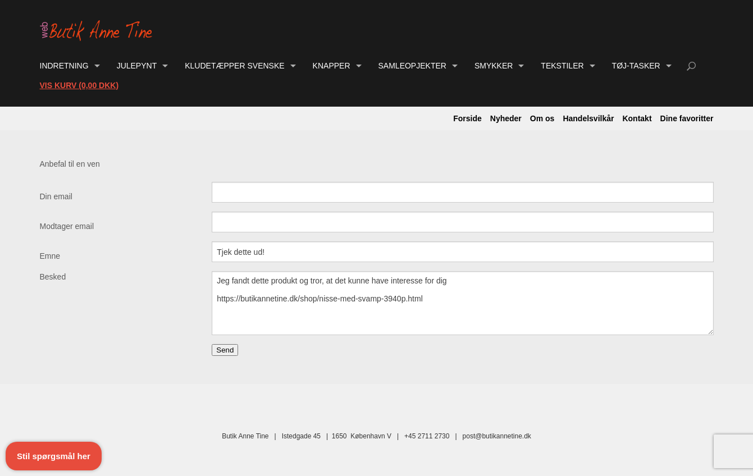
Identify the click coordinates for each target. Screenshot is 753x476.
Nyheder (506, 118)
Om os (542, 118)
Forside (467, 118)
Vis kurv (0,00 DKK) (79, 85)
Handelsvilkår (588, 118)
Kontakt (636, 118)
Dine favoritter (687, 118)
